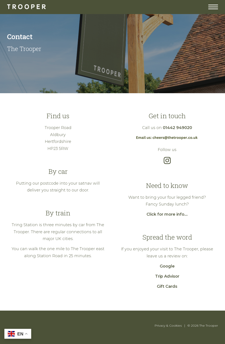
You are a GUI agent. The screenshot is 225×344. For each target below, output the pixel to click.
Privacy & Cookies (168, 326)
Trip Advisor (167, 276)
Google (167, 266)
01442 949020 (177, 127)
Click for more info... (167, 214)
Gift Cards (167, 286)
